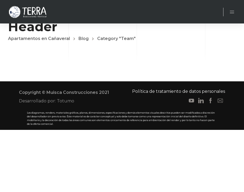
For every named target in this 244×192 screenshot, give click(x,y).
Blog (83, 38)
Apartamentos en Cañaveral (39, 38)
